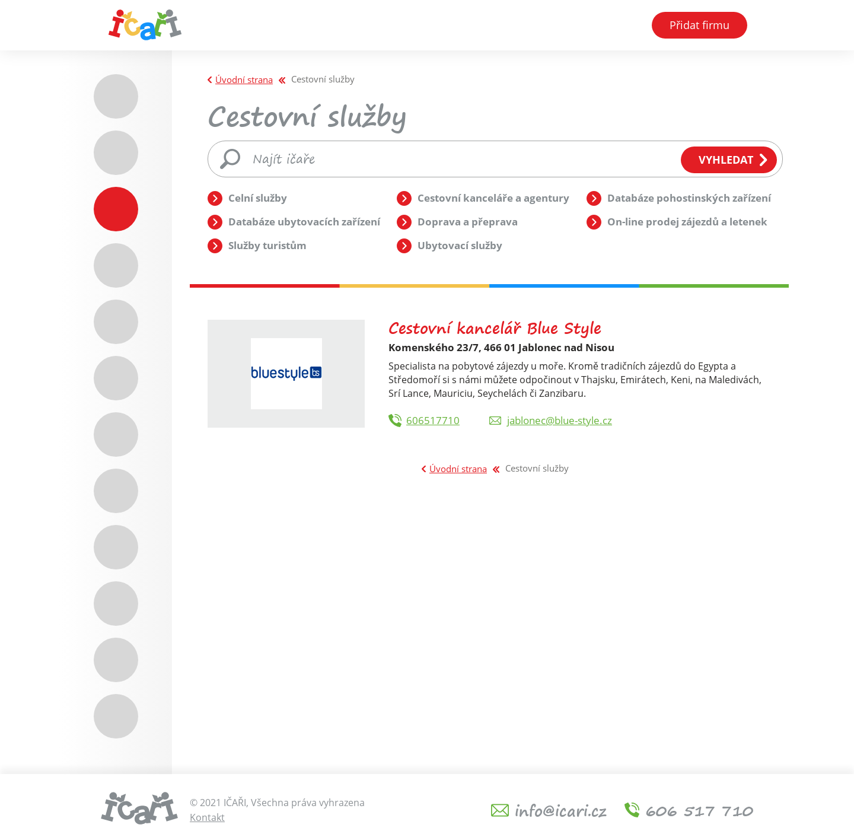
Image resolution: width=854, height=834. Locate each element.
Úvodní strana (244, 79)
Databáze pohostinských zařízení (689, 198)
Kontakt (207, 817)
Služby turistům (267, 245)
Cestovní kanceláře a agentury (493, 198)
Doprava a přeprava (468, 221)
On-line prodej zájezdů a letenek (687, 221)
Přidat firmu (699, 28)
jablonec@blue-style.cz (559, 420)
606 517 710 (699, 810)
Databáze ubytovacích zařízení (304, 221)
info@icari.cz (561, 810)
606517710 (433, 420)
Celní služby (257, 198)
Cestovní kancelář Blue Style (494, 327)
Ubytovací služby (460, 245)
